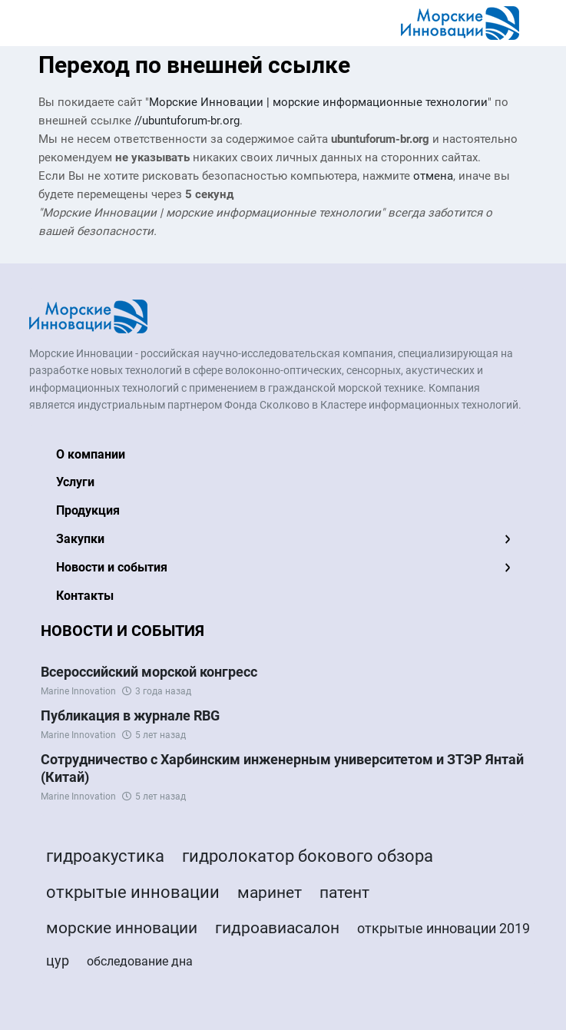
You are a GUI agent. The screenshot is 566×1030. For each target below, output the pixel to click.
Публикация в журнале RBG (130, 715)
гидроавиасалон (277, 928)
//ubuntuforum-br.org (187, 121)
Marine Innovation (78, 691)
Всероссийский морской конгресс (149, 672)
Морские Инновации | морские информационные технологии (318, 102)
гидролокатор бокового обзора (307, 856)
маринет (269, 892)
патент (344, 892)
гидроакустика (105, 856)
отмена (433, 176)
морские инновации (121, 928)
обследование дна (140, 961)
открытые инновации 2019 (443, 928)
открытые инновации (133, 892)
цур (57, 960)
